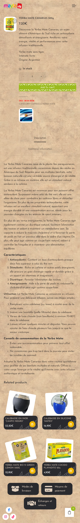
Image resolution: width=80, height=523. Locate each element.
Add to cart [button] (32, 424)
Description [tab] (40, 138)
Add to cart (48, 87)
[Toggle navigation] (74, 6)
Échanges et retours (39, 503)
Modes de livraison (22, 489)
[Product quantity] (32, 77)
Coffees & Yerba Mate (43, 104)
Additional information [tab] (40, 149)
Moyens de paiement (56, 489)
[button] (14, 21)
